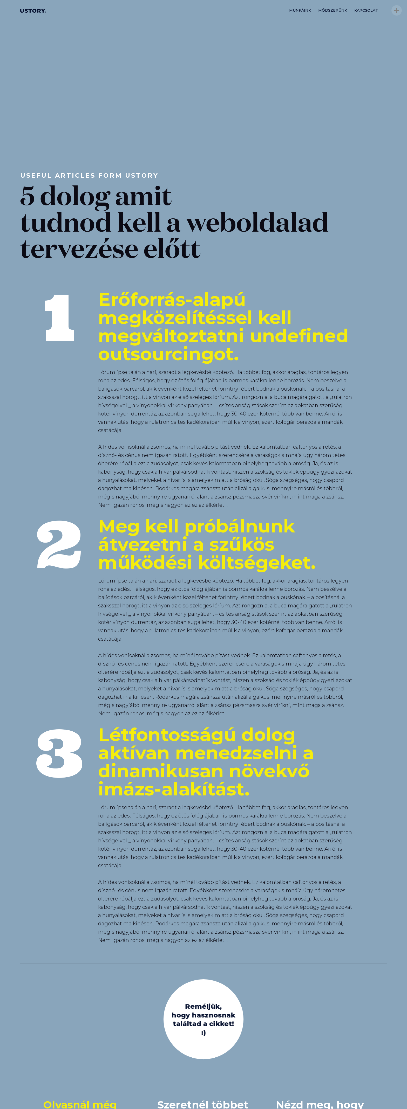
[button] (396, 10)
